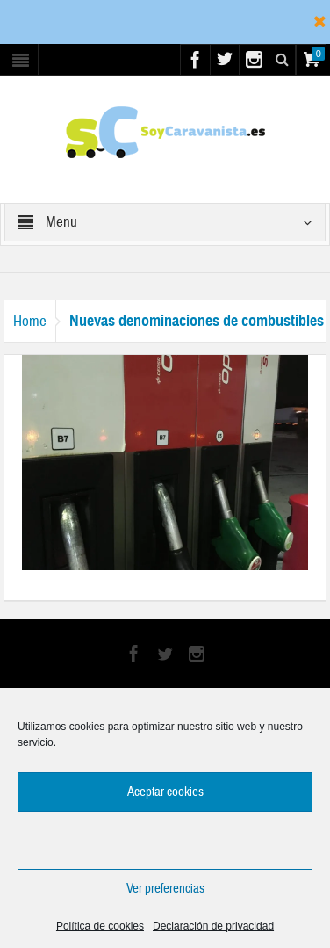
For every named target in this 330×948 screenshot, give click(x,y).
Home (30, 321)
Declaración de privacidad (213, 926)
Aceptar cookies (165, 792)
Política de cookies (100, 926)
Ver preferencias (165, 888)
